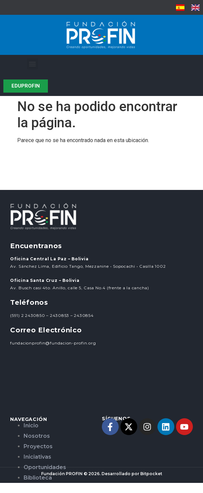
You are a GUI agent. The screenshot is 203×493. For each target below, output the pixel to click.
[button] (32, 63)
